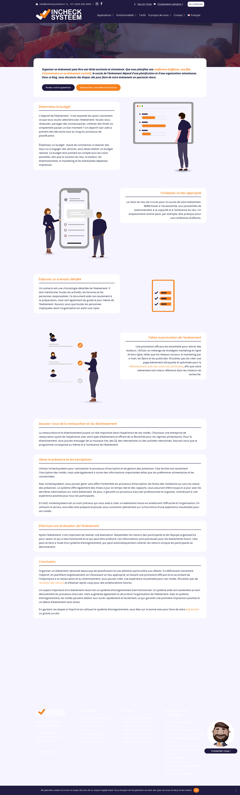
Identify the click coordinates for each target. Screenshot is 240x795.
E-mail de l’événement (136, 726)
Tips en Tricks (144, 4)
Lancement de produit (94, 722)
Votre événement (91, 742)
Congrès (86, 730)
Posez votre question (58, 87)
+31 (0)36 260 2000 (80, 4)
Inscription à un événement (181, 730)
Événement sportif (92, 726)
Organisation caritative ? (170, 4)
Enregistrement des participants (184, 734)
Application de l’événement (139, 730)
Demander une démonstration (98, 87)
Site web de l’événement (137, 734)
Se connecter (196, 4)
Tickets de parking (92, 738)
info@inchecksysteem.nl (52, 4)
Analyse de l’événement (137, 742)
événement (192, 609)
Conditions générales (48, 751)
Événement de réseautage (96, 718)
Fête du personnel (92, 734)
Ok (196, 790)
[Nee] (236, 790)
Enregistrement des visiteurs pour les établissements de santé (182, 750)
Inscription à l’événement (138, 718)
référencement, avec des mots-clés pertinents (156, 366)
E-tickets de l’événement (137, 722)
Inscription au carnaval (179, 774)
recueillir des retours (51, 582)
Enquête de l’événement (137, 738)
